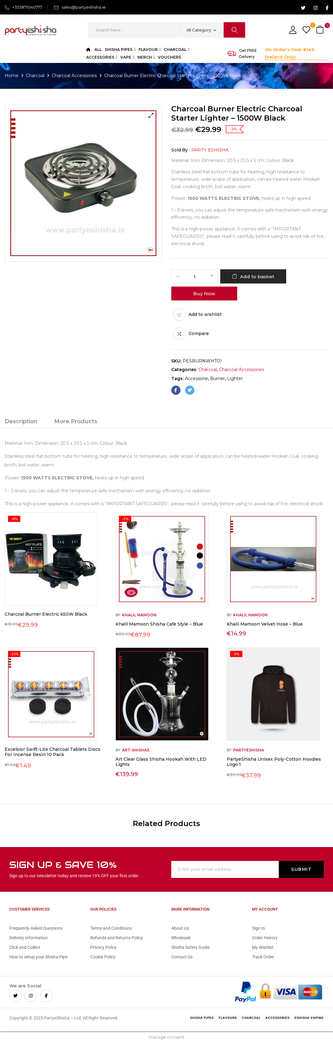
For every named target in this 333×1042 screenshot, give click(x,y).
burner (217, 378)
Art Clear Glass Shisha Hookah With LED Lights (161, 761)
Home (11, 75)
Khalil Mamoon (139, 615)
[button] (320, 30)
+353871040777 (27, 7)
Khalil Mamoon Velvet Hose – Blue (265, 624)
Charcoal (35, 75)
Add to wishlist (205, 314)
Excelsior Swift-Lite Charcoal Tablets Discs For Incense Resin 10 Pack (52, 751)
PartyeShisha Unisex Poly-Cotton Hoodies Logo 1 (274, 761)
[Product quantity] (195, 276)
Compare (199, 333)
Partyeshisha (248, 750)
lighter (235, 378)
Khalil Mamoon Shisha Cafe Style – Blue (159, 624)
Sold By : (180, 150)
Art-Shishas (135, 750)
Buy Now (204, 293)
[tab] (21, 422)
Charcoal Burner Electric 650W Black (46, 614)
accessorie (196, 378)
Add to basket (257, 276)
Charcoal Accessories (74, 75)
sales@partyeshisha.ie (84, 7)
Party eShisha (210, 150)
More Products (75, 421)
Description (21, 421)
